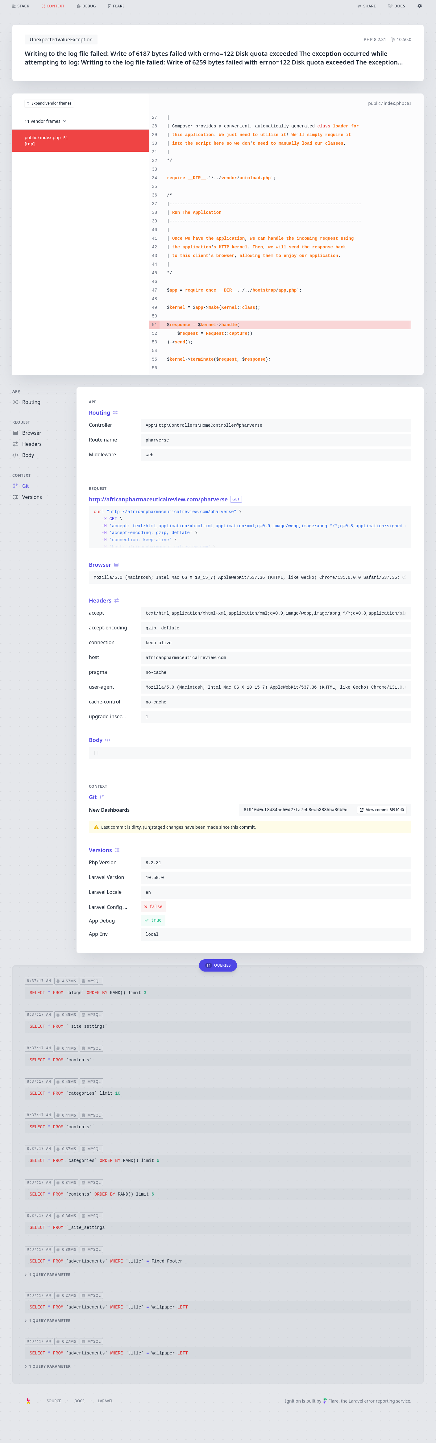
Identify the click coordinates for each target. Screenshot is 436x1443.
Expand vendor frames (49, 103)
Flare (330, 1401)
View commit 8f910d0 (382, 809)
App (16, 391)
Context (21, 475)
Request (21, 422)
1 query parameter (48, 1274)
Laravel (105, 1401)
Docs (79, 1401)
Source (54, 1401)
